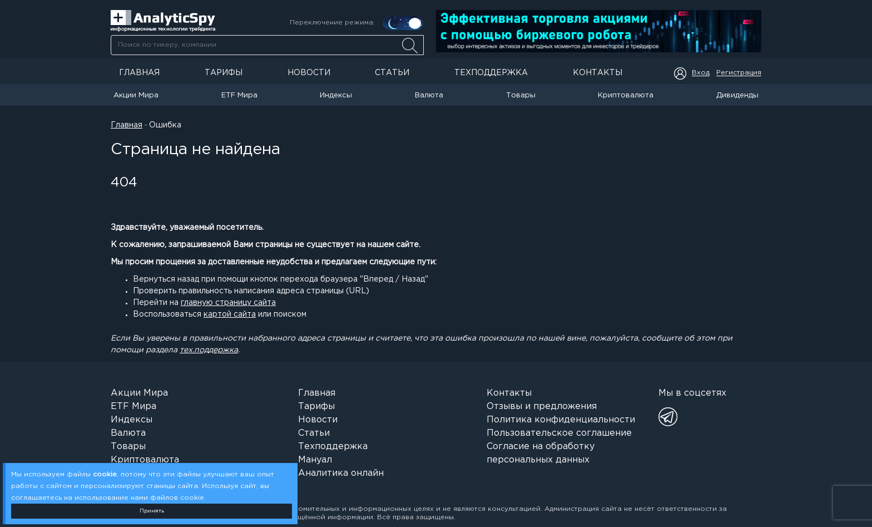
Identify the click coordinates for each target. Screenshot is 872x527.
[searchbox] (267, 45)
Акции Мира (135, 95)
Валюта (429, 95)
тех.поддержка (209, 350)
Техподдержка (491, 73)
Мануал (315, 460)
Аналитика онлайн (341, 473)
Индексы (336, 95)
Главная (139, 73)
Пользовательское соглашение (559, 433)
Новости (309, 73)
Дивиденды (737, 95)
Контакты (597, 73)
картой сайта (230, 314)
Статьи (392, 73)
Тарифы (223, 73)
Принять (152, 511)
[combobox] (267, 45)
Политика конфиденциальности (561, 420)
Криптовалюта (625, 95)
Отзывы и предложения (542, 406)
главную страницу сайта (228, 302)
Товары (521, 95)
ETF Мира (239, 95)
